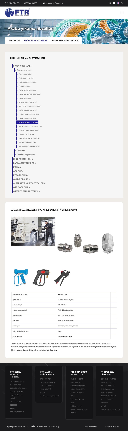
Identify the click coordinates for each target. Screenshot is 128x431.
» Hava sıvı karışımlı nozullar (29, 94)
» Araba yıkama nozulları (27, 122)
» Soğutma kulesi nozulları (28, 114)
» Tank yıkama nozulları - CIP (29, 126)
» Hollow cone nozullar (27, 82)
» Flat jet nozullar (24, 74)
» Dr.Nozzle (20, 151)
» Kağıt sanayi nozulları (26, 110)
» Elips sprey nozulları (26, 90)
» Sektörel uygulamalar (25, 155)
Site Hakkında (91, 426)
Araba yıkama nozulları (65, 40)
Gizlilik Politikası (112, 426)
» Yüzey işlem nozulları (26, 102)
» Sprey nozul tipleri (23, 70)
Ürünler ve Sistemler (35, 40)
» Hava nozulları (24, 98)
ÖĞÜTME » (18, 171)
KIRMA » (17, 167)
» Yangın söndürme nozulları (29, 106)
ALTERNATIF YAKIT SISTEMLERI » (29, 183)
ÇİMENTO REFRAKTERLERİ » (26, 191)
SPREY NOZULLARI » (23, 66)
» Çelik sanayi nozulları (26, 118)
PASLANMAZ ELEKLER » (24, 163)
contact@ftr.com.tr (54, 3)
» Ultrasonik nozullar (25, 134)
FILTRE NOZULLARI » (23, 159)
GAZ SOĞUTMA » (21, 187)
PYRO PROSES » (20, 175)
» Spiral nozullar (24, 86)
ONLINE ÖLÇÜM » (21, 179)
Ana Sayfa (14, 40)
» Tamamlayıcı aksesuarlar (28, 146)
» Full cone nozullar (25, 78)
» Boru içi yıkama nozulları (28, 130)
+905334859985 (29, 3)
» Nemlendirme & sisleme (28, 138)
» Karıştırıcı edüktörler (26, 142)
